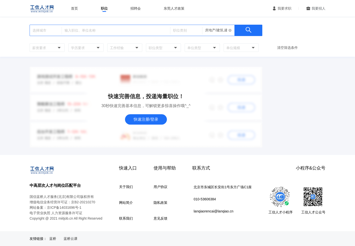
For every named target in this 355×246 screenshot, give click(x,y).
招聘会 (135, 8)
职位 (104, 8)
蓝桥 (52, 239)
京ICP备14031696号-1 (64, 207)
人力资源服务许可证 (66, 213)
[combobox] (46, 48)
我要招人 (318, 8)
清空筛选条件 (287, 48)
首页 (74, 8)
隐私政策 (160, 203)
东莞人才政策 (174, 8)
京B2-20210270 (83, 202)
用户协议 (160, 187)
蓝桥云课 (70, 239)
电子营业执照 (40, 213)
